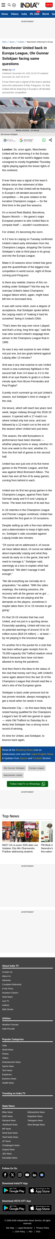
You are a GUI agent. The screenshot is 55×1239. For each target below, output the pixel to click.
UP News (6, 1141)
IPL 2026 (34, 14)
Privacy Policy (42, 1228)
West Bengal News (36, 1124)
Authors (5, 1005)
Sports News (8, 1066)
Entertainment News (11, 1062)
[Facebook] (5, 1175)
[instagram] (20, 1175)
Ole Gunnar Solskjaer (14, 768)
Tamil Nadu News (10, 1137)
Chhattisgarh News (11, 1145)
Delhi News (7, 1116)
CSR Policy (20, 1231)
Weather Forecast (10, 1024)
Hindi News (7, 997)
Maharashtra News (36, 1112)
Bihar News (7, 1112)
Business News (9, 1078)
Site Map (10, 1228)
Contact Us (7, 972)
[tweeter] (12, 1175)
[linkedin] (34, 1175)
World (45, 14)
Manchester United (13, 775)
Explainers (7, 1074)
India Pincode (8, 1029)
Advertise (6, 980)
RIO (30, 1231)
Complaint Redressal (11, 984)
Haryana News (9, 1120)
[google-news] (42, 1175)
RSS (38, 1231)
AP (13, 70)
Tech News (7, 1070)
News (4, 42)
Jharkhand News (9, 1124)
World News (7, 1049)
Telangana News (35, 1120)
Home (4, 14)
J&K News (7, 1153)
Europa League (36, 768)
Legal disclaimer (25, 1228)
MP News (6, 1129)
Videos (14, 14)
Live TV (5, 1001)
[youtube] (27, 1175)
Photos (5, 1054)
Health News (8, 1083)
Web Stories (7, 1009)
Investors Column (10, 993)
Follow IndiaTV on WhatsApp (27, 784)
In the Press (7, 988)
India (24, 14)
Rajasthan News (35, 1116)
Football (21, 42)
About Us (6, 976)
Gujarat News (8, 1149)
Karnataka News (9, 1158)
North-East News (10, 1133)
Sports (12, 42)
